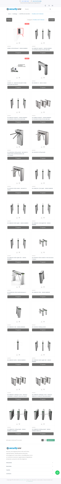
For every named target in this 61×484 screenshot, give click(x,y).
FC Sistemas (29, 481)
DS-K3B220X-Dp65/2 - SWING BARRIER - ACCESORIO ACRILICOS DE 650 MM (42, 49)
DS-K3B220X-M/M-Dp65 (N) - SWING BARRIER (41, 360)
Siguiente (50, 440)
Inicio (9, 14)
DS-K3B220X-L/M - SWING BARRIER (16, 327)
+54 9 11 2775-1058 (36, 1)
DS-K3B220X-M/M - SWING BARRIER (16, 360)
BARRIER (9, 46)
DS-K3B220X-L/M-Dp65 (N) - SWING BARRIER (41, 223)
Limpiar (51, 20)
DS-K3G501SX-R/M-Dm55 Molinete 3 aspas (16, 293)
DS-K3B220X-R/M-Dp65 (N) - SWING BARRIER (16, 258)
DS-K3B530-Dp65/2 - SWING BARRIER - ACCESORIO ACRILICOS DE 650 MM (42, 118)
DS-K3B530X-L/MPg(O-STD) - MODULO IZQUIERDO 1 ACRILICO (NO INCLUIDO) (17, 395)
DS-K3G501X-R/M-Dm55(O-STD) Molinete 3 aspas (42, 258)
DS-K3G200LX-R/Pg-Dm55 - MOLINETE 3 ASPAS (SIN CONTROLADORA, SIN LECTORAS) (17, 154)
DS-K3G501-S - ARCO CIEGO (39, 83)
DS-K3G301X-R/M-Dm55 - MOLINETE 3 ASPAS (17, 189)
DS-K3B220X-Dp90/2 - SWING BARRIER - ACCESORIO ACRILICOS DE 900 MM (17, 118)
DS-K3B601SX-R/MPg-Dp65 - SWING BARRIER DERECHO (41, 430)
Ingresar (18, 52)
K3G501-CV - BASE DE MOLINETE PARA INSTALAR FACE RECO (16, 83)
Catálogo (14, 14)
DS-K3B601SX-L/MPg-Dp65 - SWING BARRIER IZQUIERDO (16, 430)
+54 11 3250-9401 (25, 1)
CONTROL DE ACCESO (24, 14)
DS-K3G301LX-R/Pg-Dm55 (38, 152)
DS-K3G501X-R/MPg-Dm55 (39, 327)
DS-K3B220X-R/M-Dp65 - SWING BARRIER (17, 223)
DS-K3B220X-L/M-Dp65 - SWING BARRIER (42, 188)
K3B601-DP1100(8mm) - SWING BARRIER (17, 48)
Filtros (9, 19)
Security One (22, 480)
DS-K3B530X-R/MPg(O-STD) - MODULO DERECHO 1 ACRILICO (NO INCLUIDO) (42, 395)
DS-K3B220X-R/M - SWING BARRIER (41, 292)
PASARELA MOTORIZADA (37, 14)
